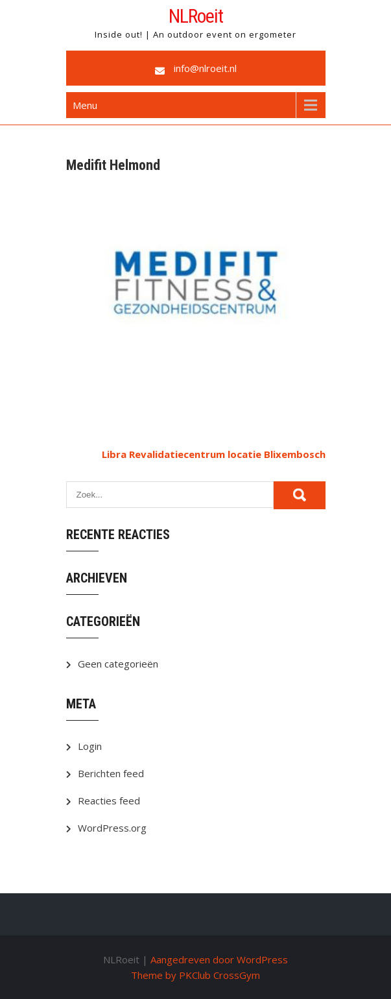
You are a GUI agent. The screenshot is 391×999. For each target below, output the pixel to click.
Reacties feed (109, 800)
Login (90, 746)
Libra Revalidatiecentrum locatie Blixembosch (214, 454)
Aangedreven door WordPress (219, 959)
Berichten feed (111, 773)
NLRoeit (196, 16)
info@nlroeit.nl (205, 68)
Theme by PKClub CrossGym (195, 975)
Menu (85, 105)
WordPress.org (112, 827)
